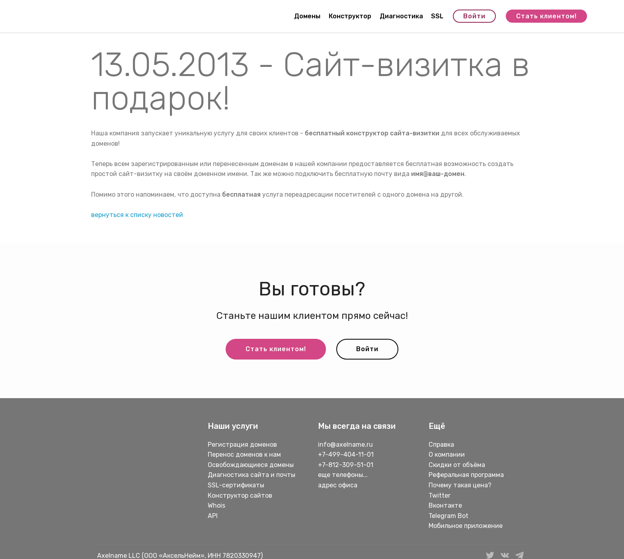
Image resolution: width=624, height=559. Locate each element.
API (213, 516)
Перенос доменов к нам (244, 454)
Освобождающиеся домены (251, 465)
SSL (437, 16)
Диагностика (401, 16)
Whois (216, 505)
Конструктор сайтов (240, 495)
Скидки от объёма (457, 465)
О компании (447, 454)
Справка (441, 444)
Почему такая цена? (460, 485)
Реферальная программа (466, 475)
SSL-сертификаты (237, 485)
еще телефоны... (343, 475)
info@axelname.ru (345, 444)
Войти (474, 16)
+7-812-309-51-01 (345, 465)
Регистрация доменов (242, 444)
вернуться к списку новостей (137, 215)
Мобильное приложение (466, 526)
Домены (307, 16)
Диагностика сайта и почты (251, 475)
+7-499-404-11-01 (346, 454)
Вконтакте (445, 505)
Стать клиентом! (546, 16)
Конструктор (350, 16)
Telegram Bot (448, 516)
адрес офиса (337, 485)
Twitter (439, 495)
